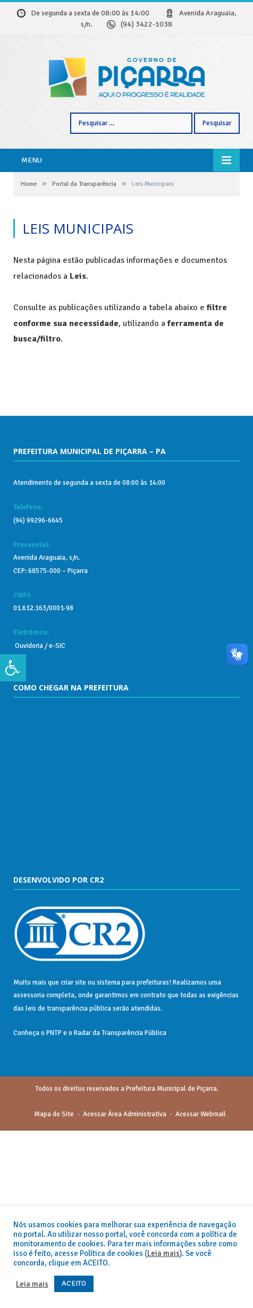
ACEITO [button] (74, 1283)
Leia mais (163, 1253)
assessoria (29, 1172)
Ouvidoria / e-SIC (39, 823)
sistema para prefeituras (133, 1160)
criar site (73, 1160)
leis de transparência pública (68, 1186)
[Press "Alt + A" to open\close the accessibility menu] (13, 668)
